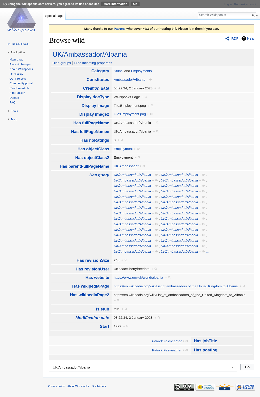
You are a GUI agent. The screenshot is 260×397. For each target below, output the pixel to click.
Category (100, 71)
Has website (97, 277)
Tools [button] (14, 111)
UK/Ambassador (126, 166)
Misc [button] (14, 119)
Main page (16, 59)
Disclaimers (99, 386)
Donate (14, 97)
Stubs (118, 71)
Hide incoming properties (93, 63)
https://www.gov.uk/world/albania (138, 277)
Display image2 (94, 114)
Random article (19, 88)
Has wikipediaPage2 (89, 294)
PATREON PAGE (18, 44)
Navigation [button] (18, 52)
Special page (54, 16)
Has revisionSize (93, 260)
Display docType (93, 97)
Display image (95, 105)
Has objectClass (93, 149)
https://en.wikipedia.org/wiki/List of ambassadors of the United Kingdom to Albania (176, 286)
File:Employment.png (130, 114)
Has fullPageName (91, 123)
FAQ (12, 102)
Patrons (119, 28)
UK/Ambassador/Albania (89, 54)
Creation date (96, 88)
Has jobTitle (205, 341)
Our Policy (16, 74)
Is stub (102, 309)
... (207, 251)
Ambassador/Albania (129, 79)
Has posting (206, 350)
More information (115, 4)
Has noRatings (94, 140)
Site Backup (17, 93)
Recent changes (20, 64)
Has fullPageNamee (90, 131)
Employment (123, 149)
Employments (141, 71)
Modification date (92, 317)
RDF (234, 38)
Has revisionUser (92, 269)
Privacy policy (56, 386)
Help (250, 38)
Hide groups (61, 63)
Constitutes (98, 79)
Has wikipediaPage (90, 286)
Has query (99, 175)
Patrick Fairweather (167, 341)
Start (104, 326)
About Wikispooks (21, 69)
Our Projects (18, 78)
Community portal (21, 83)
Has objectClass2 (92, 157)
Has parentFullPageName (84, 166)
